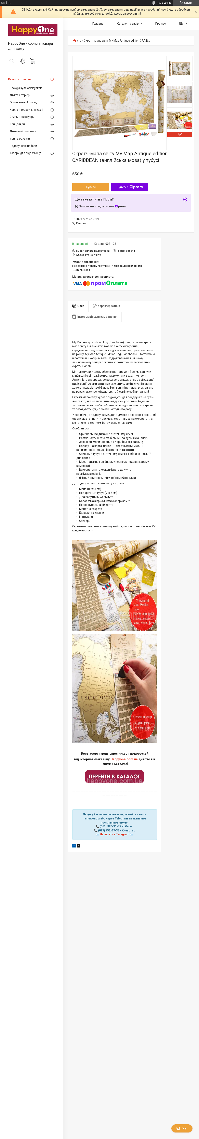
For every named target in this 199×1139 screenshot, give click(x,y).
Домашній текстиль (23, 131)
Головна (97, 23)
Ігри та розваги (20, 138)
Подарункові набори (23, 145)
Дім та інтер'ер (20, 95)
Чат (182, 1128)
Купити (91, 187)
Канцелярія (17, 124)
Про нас (160, 23)
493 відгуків (164, 2)
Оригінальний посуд (23, 102)
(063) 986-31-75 (110, 826)
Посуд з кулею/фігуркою (26, 88)
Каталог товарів (19, 79)
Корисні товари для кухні (26, 109)
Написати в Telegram (114, 834)
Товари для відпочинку (25, 153)
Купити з (130, 187)
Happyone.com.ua (124, 759)
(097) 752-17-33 (108, 830)
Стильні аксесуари (22, 116)
